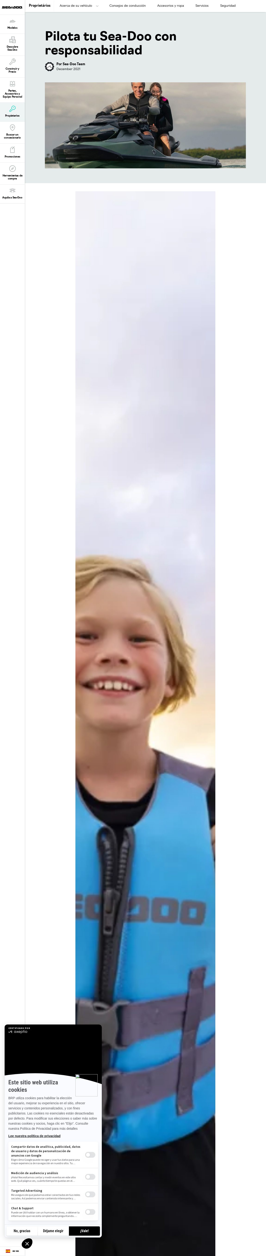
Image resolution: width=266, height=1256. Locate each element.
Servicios (202, 6)
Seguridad (228, 6)
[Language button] (12, 1251)
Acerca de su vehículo (76, 6)
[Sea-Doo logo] (12, 7)
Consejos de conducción (127, 6)
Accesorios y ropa (170, 6)
